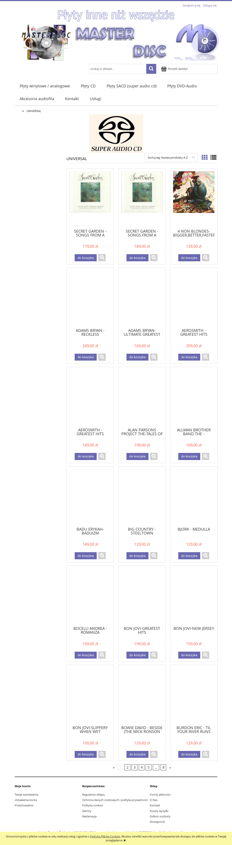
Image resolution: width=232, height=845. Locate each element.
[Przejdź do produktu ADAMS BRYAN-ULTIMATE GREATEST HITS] (142, 298)
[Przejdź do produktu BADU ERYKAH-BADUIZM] (90, 496)
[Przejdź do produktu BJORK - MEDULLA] (194, 496)
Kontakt (155, 805)
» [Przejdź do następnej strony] (170, 767)
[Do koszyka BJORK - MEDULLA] (189, 555)
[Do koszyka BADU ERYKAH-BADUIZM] (86, 555)
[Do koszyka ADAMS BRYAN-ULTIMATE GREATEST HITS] (137, 357)
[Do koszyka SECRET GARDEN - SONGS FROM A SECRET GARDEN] (86, 257)
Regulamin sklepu (93, 794)
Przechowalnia (24, 805)
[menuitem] (45, 86)
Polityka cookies (92, 805)
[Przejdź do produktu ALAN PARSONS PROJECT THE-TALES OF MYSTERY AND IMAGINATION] (142, 397)
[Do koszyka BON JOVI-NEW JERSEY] (189, 655)
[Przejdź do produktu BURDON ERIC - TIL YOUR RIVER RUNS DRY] (194, 695)
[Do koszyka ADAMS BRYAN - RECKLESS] (86, 357)
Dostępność (157, 822)
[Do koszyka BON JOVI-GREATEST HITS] (137, 655)
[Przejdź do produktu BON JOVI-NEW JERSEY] (194, 596)
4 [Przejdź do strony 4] (142, 767)
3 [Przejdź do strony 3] (135, 767)
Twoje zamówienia (26, 794)
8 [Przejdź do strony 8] (163, 767)
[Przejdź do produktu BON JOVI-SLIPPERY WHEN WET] (90, 695)
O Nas (154, 800)
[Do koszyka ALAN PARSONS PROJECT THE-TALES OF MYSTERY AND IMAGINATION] (137, 456)
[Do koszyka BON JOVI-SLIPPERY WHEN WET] (86, 754)
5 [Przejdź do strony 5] (149, 767)
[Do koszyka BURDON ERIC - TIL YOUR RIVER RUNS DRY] (189, 754)
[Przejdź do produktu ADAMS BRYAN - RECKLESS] (90, 298)
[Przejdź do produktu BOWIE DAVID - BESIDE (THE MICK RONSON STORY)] (142, 695)
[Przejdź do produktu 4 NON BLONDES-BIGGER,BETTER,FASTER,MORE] (194, 198)
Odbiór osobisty (160, 816)
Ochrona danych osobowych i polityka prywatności (115, 800)
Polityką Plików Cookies (105, 836)
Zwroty (86, 811)
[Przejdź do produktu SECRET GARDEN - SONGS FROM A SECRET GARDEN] (90, 198)
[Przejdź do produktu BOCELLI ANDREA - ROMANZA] (90, 596)
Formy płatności (160, 794)
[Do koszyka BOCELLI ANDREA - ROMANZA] (86, 655)
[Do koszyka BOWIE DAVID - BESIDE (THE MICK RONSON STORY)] (137, 754)
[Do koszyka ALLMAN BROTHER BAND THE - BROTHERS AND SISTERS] (189, 456)
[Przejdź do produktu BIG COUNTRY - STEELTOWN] (142, 496)
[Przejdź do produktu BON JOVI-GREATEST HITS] (142, 596)
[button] (102, 257)
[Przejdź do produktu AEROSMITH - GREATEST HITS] (194, 298)
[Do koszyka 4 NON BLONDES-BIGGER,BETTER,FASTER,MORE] (189, 257)
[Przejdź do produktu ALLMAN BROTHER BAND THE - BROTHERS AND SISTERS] (194, 397)
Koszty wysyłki (159, 811)
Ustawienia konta (26, 800)
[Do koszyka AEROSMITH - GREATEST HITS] (189, 357)
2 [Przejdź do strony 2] (127, 767)
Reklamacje (89, 816)
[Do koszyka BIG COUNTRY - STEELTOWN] (137, 555)
